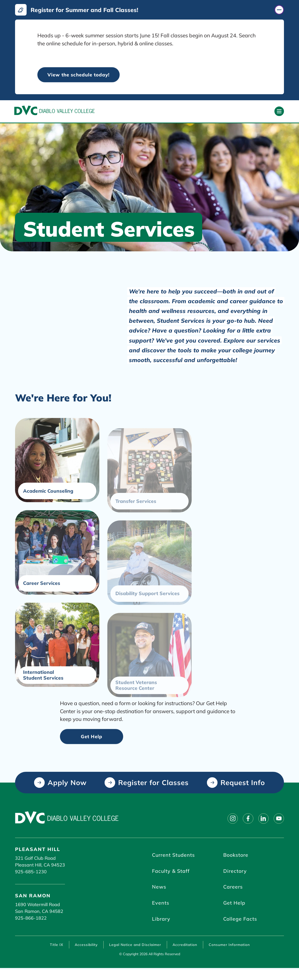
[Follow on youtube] (278, 818)
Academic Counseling (48, 511)
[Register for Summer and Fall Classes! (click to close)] (149, 10)
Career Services (41, 603)
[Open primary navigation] (279, 111)
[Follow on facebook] (246, 818)
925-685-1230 (31, 872)
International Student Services (43, 695)
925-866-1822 (31, 918)
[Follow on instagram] (230, 818)
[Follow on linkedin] (262, 818)
